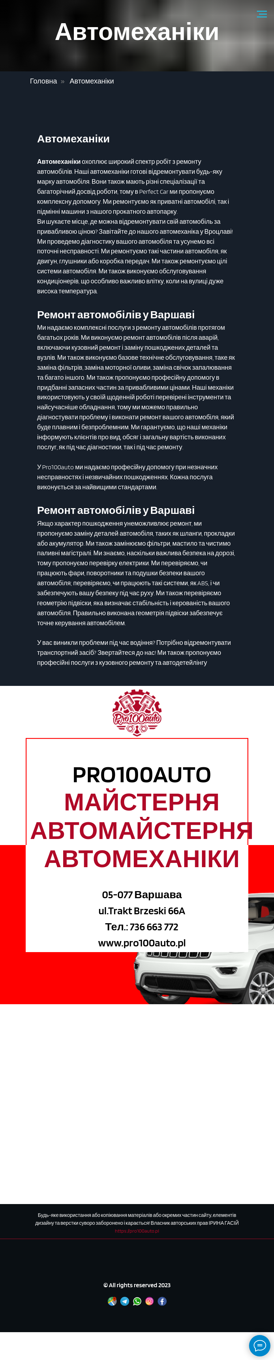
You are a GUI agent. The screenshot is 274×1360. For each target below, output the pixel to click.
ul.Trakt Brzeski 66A (141, 910)
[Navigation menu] (262, 14)
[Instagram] (149, 1304)
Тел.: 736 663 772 (142, 926)
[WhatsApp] (137, 1304)
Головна (43, 81)
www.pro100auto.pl (142, 942)
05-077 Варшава (142, 894)
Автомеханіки (92, 81)
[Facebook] (162, 1304)
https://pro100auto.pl (137, 1231)
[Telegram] (124, 1304)
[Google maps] (112, 1304)
